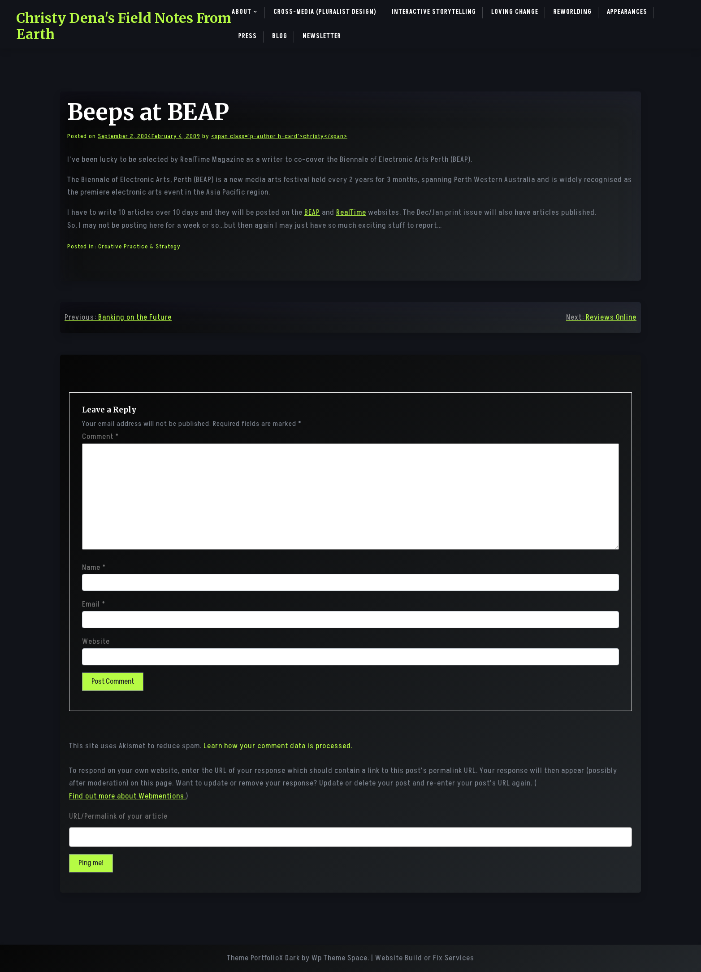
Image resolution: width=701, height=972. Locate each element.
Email (93, 604)
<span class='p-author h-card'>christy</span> (279, 136)
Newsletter (322, 36)
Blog (279, 36)
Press (247, 36)
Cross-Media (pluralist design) (324, 12)
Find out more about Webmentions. (127, 796)
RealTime (351, 212)
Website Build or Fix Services (424, 958)
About (241, 12)
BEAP (312, 212)
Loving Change (514, 12)
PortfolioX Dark (275, 958)
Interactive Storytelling (434, 12)
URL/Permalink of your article (118, 816)
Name (94, 567)
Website (96, 641)
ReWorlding (573, 12)
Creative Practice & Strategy (139, 246)
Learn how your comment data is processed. (278, 746)
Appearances (627, 12)
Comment (100, 436)
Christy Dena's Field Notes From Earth (123, 26)
